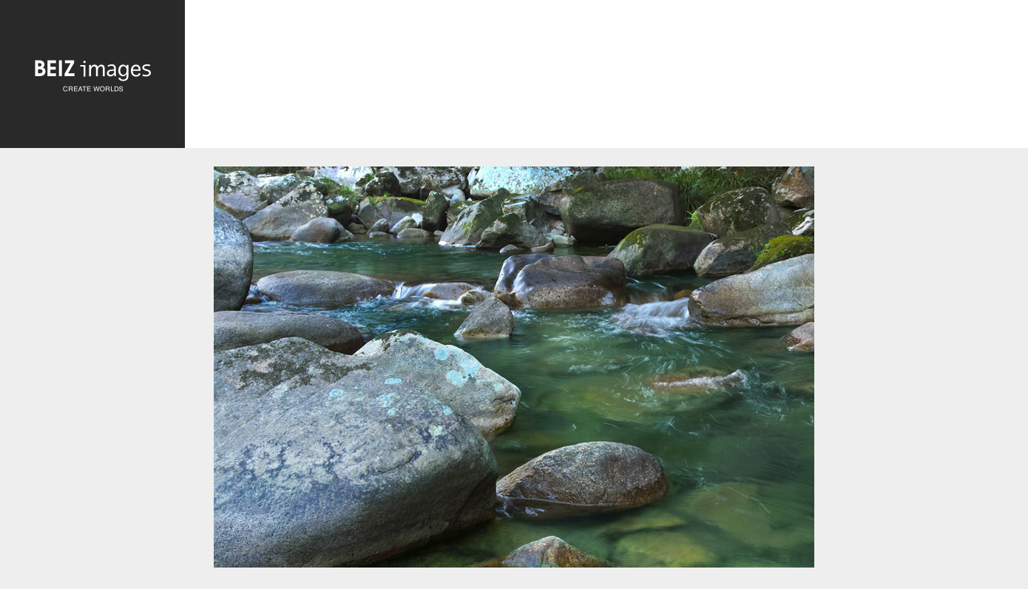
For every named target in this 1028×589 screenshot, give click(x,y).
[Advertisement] (606, 78)
